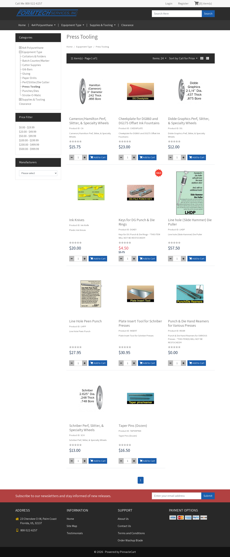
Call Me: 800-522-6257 (28, 3)
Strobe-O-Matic (31, 95)
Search (208, 13)
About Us (123, 519)
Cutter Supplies (31, 65)
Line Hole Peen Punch (85, 321)
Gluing (26, 74)
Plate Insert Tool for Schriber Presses (140, 323)
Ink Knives (76, 220)
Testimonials (75, 533)
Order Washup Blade (130, 540)
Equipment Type (71, 25)
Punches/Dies (30, 91)
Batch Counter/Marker (35, 61)
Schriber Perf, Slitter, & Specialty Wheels (86, 427)
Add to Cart (97, 157)
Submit (208, 496)
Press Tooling (31, 86)
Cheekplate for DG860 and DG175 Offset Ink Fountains (139, 120)
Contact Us (124, 526)
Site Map (72, 526)
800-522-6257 (26, 530)
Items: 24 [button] (158, 58)
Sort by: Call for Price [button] (182, 58)
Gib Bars (27, 69)
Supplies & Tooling (101, 25)
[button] (202, 58)
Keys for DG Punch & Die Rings (137, 222)
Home (22, 25)
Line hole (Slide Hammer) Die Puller (190, 222)
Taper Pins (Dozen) (133, 425)
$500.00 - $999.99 (29, 149)
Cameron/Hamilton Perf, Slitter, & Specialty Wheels (89, 120)
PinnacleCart (128, 552)
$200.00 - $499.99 (29, 145)
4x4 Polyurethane (42, 25)
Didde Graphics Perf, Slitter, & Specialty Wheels (188, 120)
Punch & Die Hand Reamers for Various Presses (188, 323)
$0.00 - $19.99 (26, 127)
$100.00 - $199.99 (29, 140)
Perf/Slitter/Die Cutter (35, 82)
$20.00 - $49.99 (27, 132)
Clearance (127, 25)
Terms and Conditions (131, 533)
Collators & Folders (34, 56)
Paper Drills (29, 78)
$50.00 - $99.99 (27, 136)
